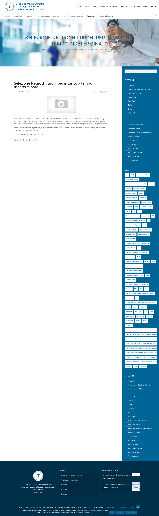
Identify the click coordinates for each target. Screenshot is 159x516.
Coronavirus (132, 97)
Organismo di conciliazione (70, 480)
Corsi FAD (131, 101)
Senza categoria (133, 144)
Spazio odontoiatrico (135, 152)
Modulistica (114, 7)
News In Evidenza (134, 136)
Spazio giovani (133, 148)
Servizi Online (143, 7)
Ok (112, 512)
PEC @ (153, 7)
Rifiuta (120, 512)
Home (44, 50)
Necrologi (131, 121)
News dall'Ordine (134, 129)
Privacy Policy (111, 507)
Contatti (64, 489)
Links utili (64, 485)
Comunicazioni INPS (135, 93)
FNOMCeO (131, 113)
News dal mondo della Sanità (138, 125)
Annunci (54, 50)
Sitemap (64, 494)
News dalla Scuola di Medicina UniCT (141, 133)
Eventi (130, 109)
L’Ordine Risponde (100, 7)
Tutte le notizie (133, 160)
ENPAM (130, 105)
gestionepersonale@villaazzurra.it (26, 130)
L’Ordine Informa (83, 7)
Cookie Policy (122, 507)
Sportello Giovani (134, 156)
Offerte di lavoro (128, 7)
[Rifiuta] (156, 512)
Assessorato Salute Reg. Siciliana (139, 89)
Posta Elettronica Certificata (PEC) (72, 475)
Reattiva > (36, 507)
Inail (129, 117)
